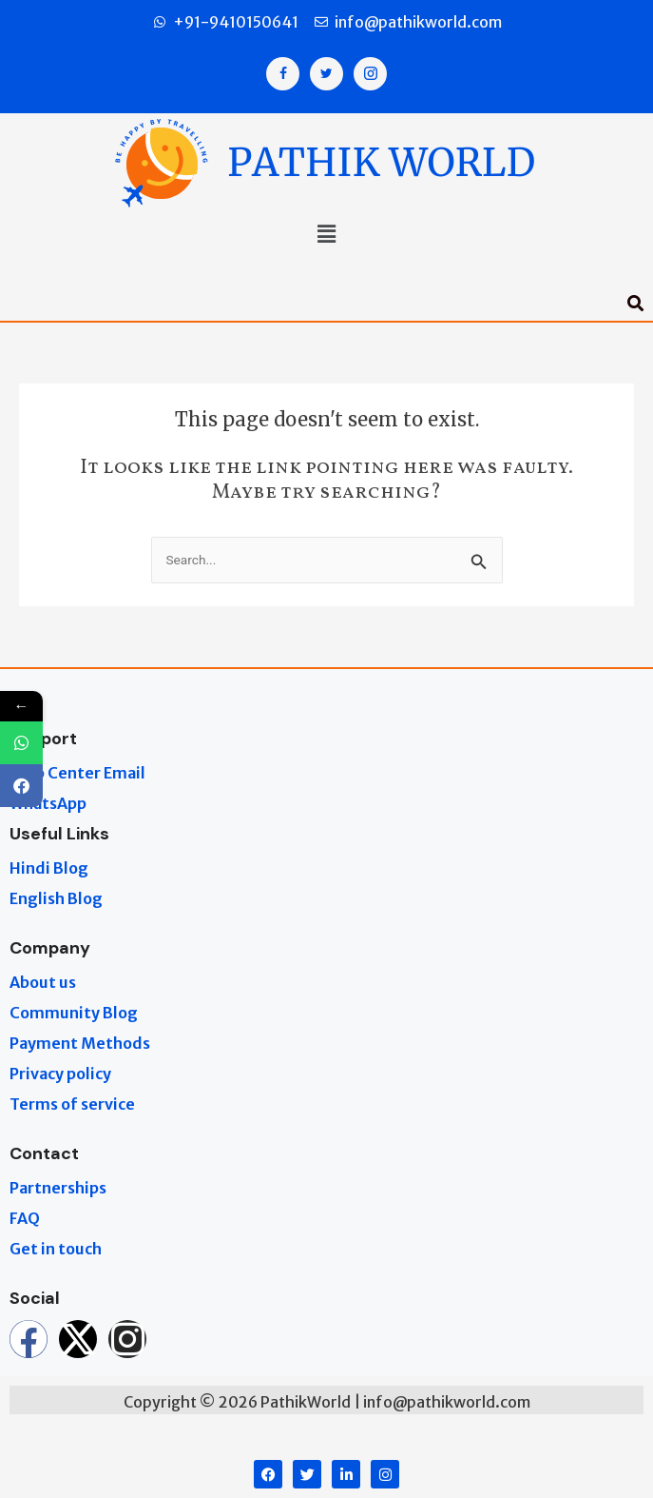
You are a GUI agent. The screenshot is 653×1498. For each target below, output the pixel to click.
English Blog (56, 898)
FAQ (25, 1218)
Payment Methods (80, 1043)
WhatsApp (48, 803)
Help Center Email (77, 772)
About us (43, 982)
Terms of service (72, 1104)
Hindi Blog (49, 867)
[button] (326, 236)
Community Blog (74, 1012)
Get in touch (56, 1248)
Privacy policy (60, 1073)
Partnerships (58, 1187)
